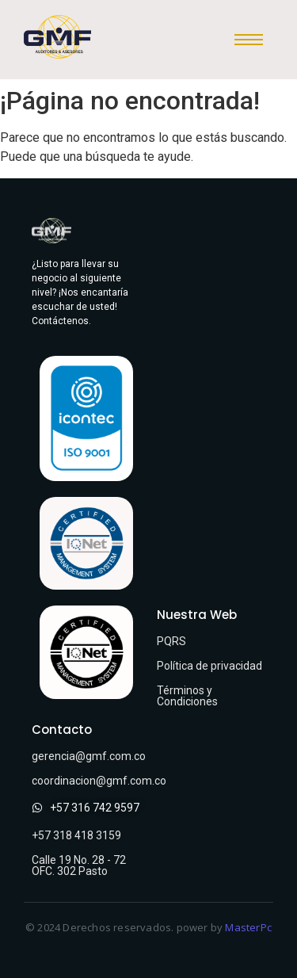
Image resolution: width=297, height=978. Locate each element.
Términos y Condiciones (187, 696)
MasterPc (248, 927)
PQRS (171, 641)
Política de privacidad (209, 665)
